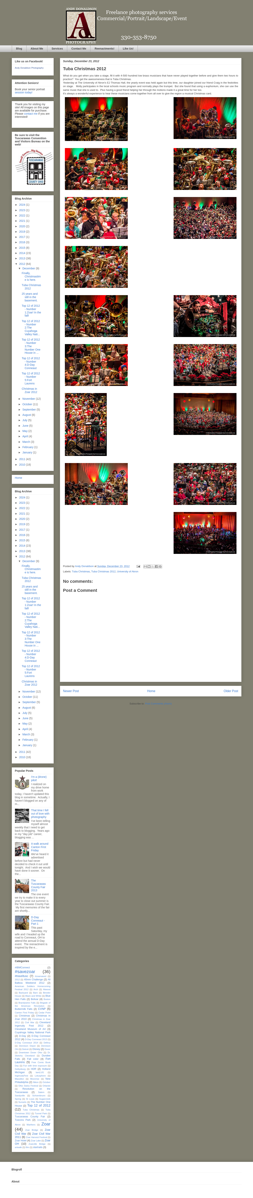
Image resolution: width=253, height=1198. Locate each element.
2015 (22, 247)
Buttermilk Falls (23, 1009)
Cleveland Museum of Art (30, 1029)
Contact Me (78, 48)
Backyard (23, 993)
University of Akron (127, 571)
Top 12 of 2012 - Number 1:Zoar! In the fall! (31, 310)
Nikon (36, 1082)
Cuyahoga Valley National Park (33, 1032)
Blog (19, 48)
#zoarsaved (40, 976)
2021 (22, 220)
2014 (22, 253)
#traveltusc (21, 976)
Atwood (46, 989)
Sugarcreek (44, 1099)
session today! (24, 92)
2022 (22, 215)
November (29, 398)
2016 (22, 242)
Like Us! (128, 48)
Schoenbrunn (38, 1095)
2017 (22, 236)
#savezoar (25, 971)
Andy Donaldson (84, 566)
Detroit (25, 1049)
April (25, 436)
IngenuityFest (21, 1076)
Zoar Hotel (21, 1140)
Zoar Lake (36, 1140)
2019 (22, 231)
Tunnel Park (41, 1113)
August (27, 414)
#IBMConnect (22, 967)
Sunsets (22, 1102)
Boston (47, 999)
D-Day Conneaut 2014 (26, 1042)
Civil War (29, 1022)
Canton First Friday (24, 1012)
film (27, 1147)
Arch (36, 989)
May (25, 431)
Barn (35, 993)
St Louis (30, 1099)
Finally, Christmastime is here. (31, 276)
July (25, 420)
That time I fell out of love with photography (40, 814)
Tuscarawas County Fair (30, 1116)
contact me (30, 113)
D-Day (22, 1036)
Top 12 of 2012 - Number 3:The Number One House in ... (31, 346)
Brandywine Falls (27, 1003)
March (26, 441)
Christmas (24, 1015)
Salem (41, 1092)
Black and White (33, 996)
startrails (37, 1147)
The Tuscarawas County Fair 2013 (38, 885)
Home (151, 691)
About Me (37, 48)
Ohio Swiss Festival (28, 1086)
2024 (22, 204)
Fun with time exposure (35, 1065)
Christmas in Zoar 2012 (29, 390)
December (29, 268)
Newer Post (71, 691)
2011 (22, 459)
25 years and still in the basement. (30, 297)
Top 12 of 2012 (39, 1105)
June (25, 425)
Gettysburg (20, 1069)
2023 (22, 210)
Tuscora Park (23, 1120)
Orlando (47, 1086)
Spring (18, 1099)
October (27, 404)
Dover (48, 1049)
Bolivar (35, 999)
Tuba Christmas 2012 (103, 571)
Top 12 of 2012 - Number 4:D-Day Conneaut (31, 363)
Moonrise (34, 1079)
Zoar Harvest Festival (36, 1137)
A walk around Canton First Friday (39, 847)
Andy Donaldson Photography (29, 68)
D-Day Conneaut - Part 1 (38, 920)
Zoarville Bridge (37, 1144)
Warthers (31, 1124)
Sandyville (20, 1095)
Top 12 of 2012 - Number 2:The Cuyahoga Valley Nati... (31, 328)
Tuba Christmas (81, 571)
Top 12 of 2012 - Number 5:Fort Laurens (31, 378)
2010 (22, 464)
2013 (22, 258)
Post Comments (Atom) (158, 703)
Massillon (19, 1079)
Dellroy (47, 1042)
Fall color (33, 1059)
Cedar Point (44, 1012)
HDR (33, 1069)
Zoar (45, 1124)
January (27, 452)
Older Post (231, 691)
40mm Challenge (33, 979)
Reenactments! (104, 48)
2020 (22, 226)
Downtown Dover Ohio (30, 1052)
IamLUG (40, 1072)
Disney (36, 1049)
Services (57, 48)
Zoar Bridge (31, 1130)
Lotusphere (40, 1076)
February (28, 447)
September (29, 409)
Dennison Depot (27, 1046)
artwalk (18, 1147)
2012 (22, 263)
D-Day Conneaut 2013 (36, 1039)
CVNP (42, 1008)
